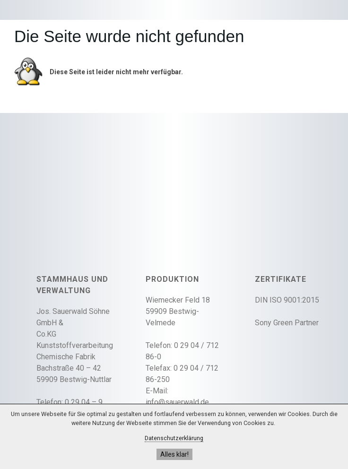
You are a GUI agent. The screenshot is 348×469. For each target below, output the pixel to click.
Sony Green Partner (287, 322)
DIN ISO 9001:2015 (287, 299)
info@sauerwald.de (177, 402)
